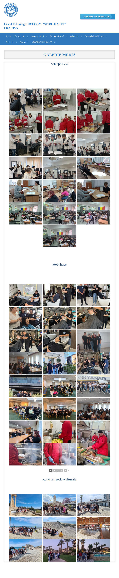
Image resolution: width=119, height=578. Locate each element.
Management (37, 36)
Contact (23, 42)
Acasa (8, 36)
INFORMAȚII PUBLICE (41, 42)
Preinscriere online (97, 16)
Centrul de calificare (94, 36)
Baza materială (57, 36)
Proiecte (10, 42)
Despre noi (20, 36)
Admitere (74, 36)
